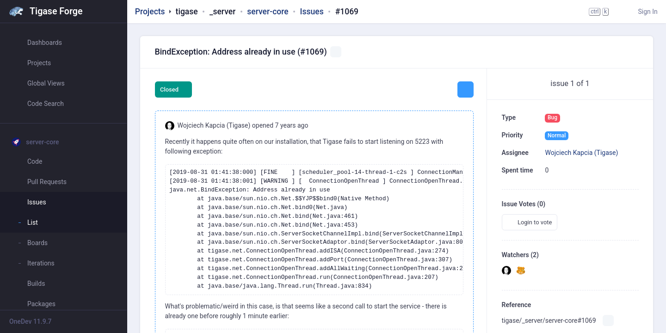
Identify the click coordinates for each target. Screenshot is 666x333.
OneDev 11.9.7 (30, 321)
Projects (150, 11)
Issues (312, 11)
